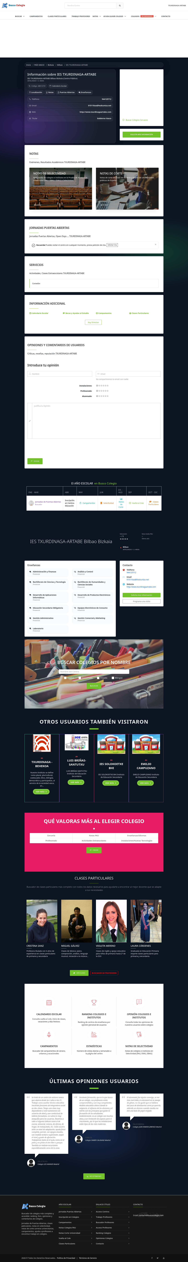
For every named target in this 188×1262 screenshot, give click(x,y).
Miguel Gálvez (70, 945)
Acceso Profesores (104, 1227)
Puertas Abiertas (66, 92)
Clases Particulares (57, 16)
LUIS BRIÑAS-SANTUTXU (76, 762)
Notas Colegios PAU (67, 1227)
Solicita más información (141, 134)
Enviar (35, 461)
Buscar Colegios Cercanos (137, 120)
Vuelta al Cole (136, 503)
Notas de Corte (121, 503)
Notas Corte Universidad (69, 1233)
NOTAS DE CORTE (111, 173)
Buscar (18, 16)
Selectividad (107, 503)
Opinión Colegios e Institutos (139, 1016)
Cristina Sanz (35, 945)
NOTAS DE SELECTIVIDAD (49, 173)
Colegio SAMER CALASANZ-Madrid (97, 1140)
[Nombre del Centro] (94, 671)
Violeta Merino (105, 945)
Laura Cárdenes (141, 945)
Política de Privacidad (66, 1258)
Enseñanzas (84, 92)
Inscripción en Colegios (69, 1217)
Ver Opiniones (94, 1176)
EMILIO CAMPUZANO (146, 766)
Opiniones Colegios (104, 1238)
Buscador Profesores (105, 1222)
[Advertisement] (94, 39)
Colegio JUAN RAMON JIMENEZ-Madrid (147, 1127)
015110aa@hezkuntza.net (138, 579)
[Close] (155, 244)
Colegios (143, 16)
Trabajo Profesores (81, 16)
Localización (35, 92)
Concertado (86, 677)
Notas (96, 16)
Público (69, 677)
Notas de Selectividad (139, 1046)
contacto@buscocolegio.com (151, 1215)
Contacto (165, 16)
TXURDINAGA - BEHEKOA (41, 764)
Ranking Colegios (103, 1233)
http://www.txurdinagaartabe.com (141, 587)
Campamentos (36, 16)
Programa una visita (141, 601)
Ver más (41, 791)
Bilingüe (117, 677)
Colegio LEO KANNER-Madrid (48, 1164)
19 (108, 385)
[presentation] (47, 449)
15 (105, 385)
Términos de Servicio (88, 1258)
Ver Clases (79, 973)
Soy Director (93, 322)
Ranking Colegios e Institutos (94, 1016)
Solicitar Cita (112, 245)
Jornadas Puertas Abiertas (70, 1211)
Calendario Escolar (59, 86)
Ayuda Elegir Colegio (113, 16)
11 (103, 385)
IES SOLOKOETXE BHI (111, 766)
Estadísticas (94, 1046)
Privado (102, 677)
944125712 (131, 572)
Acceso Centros (102, 1211)
